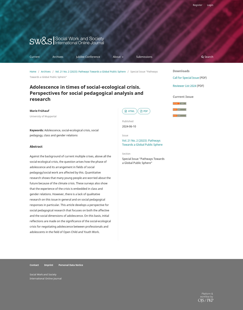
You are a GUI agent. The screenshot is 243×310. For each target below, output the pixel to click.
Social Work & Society (55, 41)
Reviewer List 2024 (184, 86)
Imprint (48, 265)
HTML (130, 111)
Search (207, 57)
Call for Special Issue (186, 78)
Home (33, 71)
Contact (34, 265)
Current (35, 57)
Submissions (144, 57)
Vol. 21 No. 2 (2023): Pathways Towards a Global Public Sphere (90, 71)
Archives (57, 57)
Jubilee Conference (88, 57)
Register (197, 5)
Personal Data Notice (71, 265)
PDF (145, 111)
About (117, 57)
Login (210, 5)
